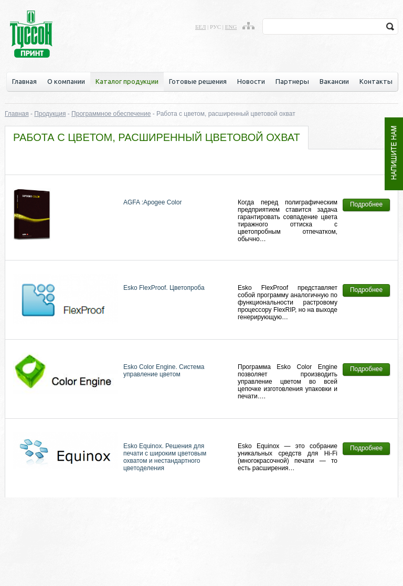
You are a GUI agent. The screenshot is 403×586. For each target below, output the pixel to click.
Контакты (376, 81)
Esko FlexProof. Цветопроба (164, 287)
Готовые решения (198, 81)
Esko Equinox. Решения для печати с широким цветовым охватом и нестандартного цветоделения (164, 457)
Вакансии (334, 81)
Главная (24, 81)
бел (200, 27)
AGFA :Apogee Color (152, 202)
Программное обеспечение (111, 113)
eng (231, 27)
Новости (251, 81)
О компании (66, 81)
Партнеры (292, 81)
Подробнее (366, 204)
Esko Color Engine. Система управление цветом (163, 370)
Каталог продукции (127, 81)
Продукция (50, 113)
